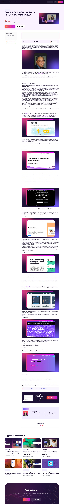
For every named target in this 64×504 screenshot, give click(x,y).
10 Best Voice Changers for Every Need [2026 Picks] (38, 388)
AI (27, 113)
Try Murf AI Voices (52, 397)
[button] (10, 2)
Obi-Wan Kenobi (40, 73)
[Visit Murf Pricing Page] (32, 2)
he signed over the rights (47, 71)
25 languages (29, 249)
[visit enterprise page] (28, 2)
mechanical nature (42, 281)
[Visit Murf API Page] (25, 2)
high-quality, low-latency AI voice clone (43, 116)
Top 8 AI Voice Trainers (10, 36)
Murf (26, 113)
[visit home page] (3, 1)
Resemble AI (32, 275)
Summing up (8, 38)
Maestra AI (28, 286)
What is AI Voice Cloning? (10, 35)
